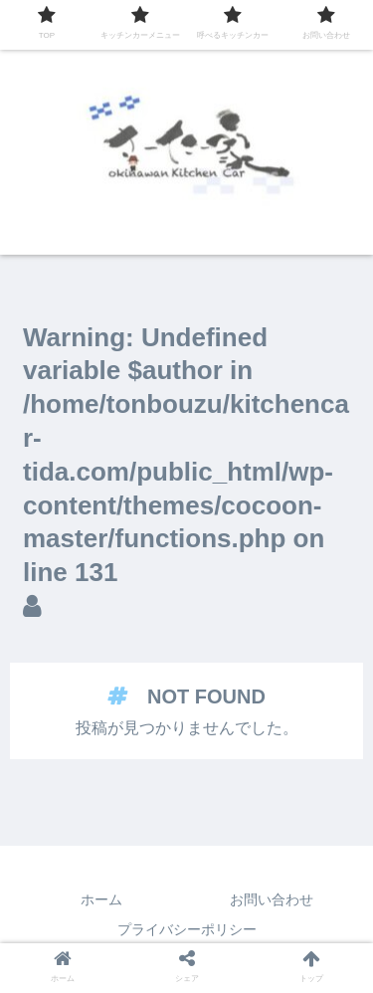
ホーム (101, 899)
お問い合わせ (271, 899)
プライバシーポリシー (187, 929)
